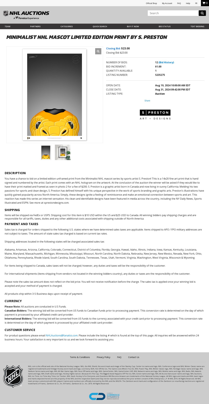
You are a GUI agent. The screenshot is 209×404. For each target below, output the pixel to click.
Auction (160, 93)
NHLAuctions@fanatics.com (62, 335)
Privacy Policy (103, 357)
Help (188, 3)
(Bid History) (166, 62)
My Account (167, 3)
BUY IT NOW (133, 26)
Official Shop (151, 3)
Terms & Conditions (80, 357)
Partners (35, 26)
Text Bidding (197, 26)
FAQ (179, 3)
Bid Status (165, 26)
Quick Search (100, 26)
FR (196, 3)
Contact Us (133, 357)
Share (147, 100)
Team (7, 26)
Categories (66, 26)
